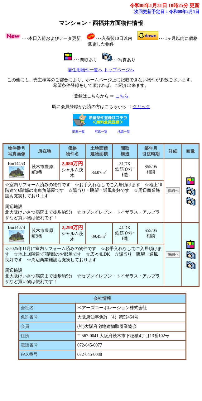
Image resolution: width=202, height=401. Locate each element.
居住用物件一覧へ (85, 70)
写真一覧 (101, 131)
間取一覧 (78, 131)
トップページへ (119, 70)
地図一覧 (124, 131)
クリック (141, 106)
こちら (121, 96)
